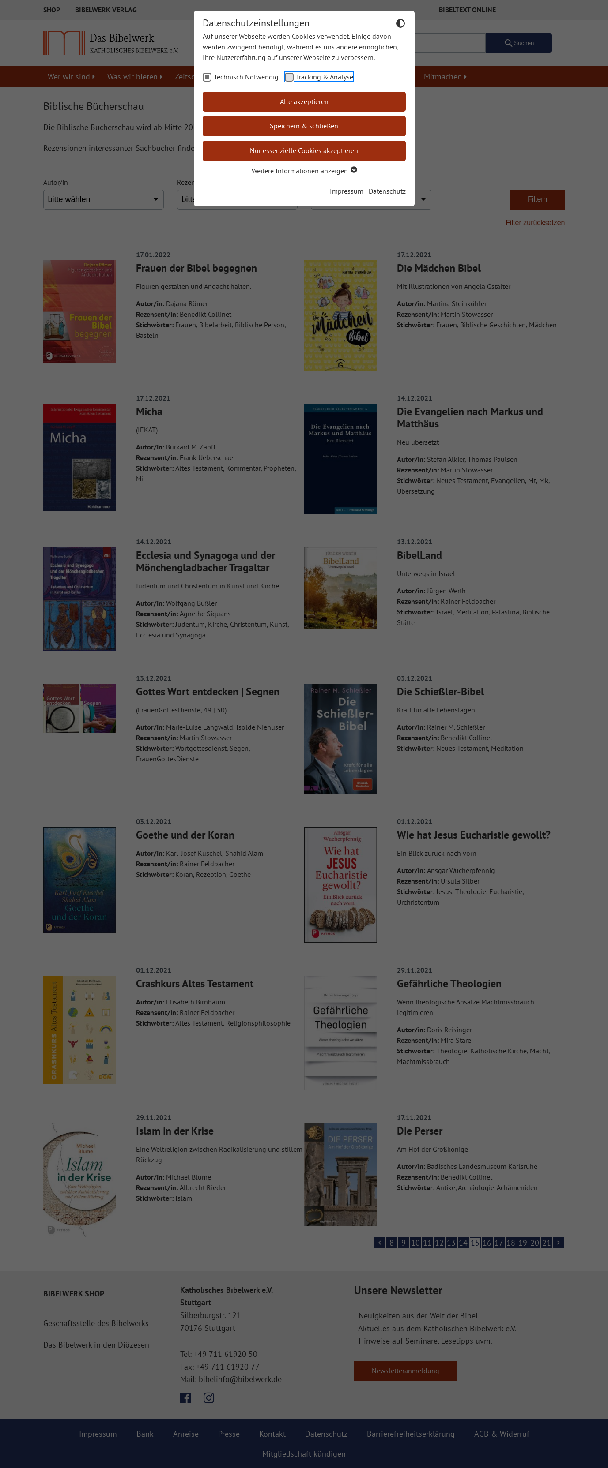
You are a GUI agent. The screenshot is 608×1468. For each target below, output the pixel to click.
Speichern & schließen (304, 125)
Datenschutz (387, 191)
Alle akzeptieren (304, 101)
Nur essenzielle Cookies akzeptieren (304, 150)
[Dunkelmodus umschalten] (400, 24)
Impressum (346, 191)
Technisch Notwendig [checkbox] (246, 76)
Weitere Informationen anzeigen (304, 170)
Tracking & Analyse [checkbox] (324, 76)
